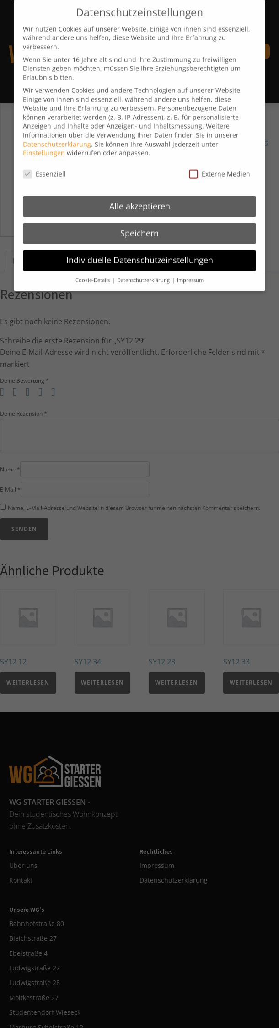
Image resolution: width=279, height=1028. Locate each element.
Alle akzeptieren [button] (139, 192)
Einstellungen (44, 139)
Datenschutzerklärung (57, 131)
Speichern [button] (139, 219)
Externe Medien (219, 160)
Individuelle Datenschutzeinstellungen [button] (139, 246)
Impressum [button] (190, 267)
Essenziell (44, 160)
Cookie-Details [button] (93, 267)
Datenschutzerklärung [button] (144, 267)
